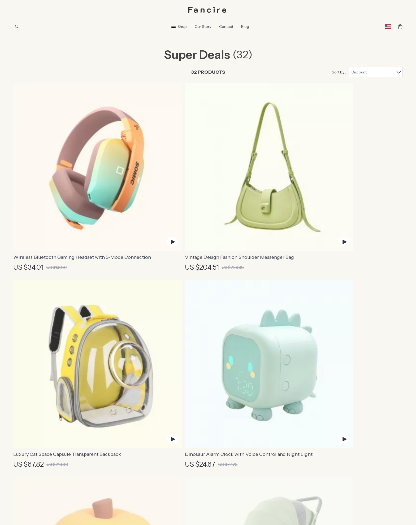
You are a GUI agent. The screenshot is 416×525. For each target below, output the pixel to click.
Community (159, 484)
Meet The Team (163, 405)
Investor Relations (165, 449)
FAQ (232, 414)
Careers (155, 414)
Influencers (158, 432)
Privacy (225, 514)
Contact (226, 26)
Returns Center (242, 423)
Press (153, 423)
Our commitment (326, 433)
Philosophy (158, 475)
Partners (156, 458)
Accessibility (243, 514)
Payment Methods (245, 432)
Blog (245, 26)
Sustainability (160, 467)
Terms (214, 514)
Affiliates (156, 440)
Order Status (240, 440)
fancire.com (321, 397)
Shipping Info (241, 405)
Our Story (203, 26)
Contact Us (238, 397)
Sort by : (339, 72)
